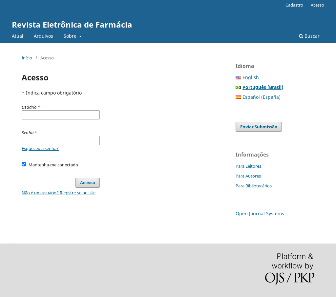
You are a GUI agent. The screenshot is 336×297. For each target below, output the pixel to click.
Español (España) (261, 97)
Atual (17, 36)
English (250, 77)
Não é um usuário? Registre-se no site (58, 193)
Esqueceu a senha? (40, 148)
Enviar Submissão (258, 127)
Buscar (309, 36)
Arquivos (43, 36)
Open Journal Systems (260, 213)
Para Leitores (248, 166)
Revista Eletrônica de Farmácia (72, 24)
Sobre (71, 36)
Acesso (317, 5)
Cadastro (294, 5)
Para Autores (248, 176)
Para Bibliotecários (254, 186)
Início (27, 58)
